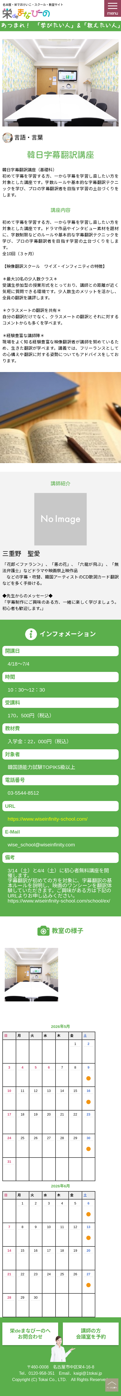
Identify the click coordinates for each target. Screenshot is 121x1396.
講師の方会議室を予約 (91, 1334)
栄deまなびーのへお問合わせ (30, 1334)
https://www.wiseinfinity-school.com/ (47, 819)
